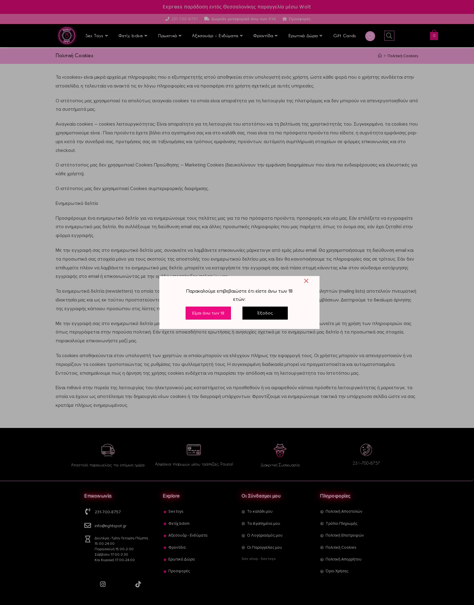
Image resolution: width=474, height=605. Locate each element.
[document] (237, 302)
